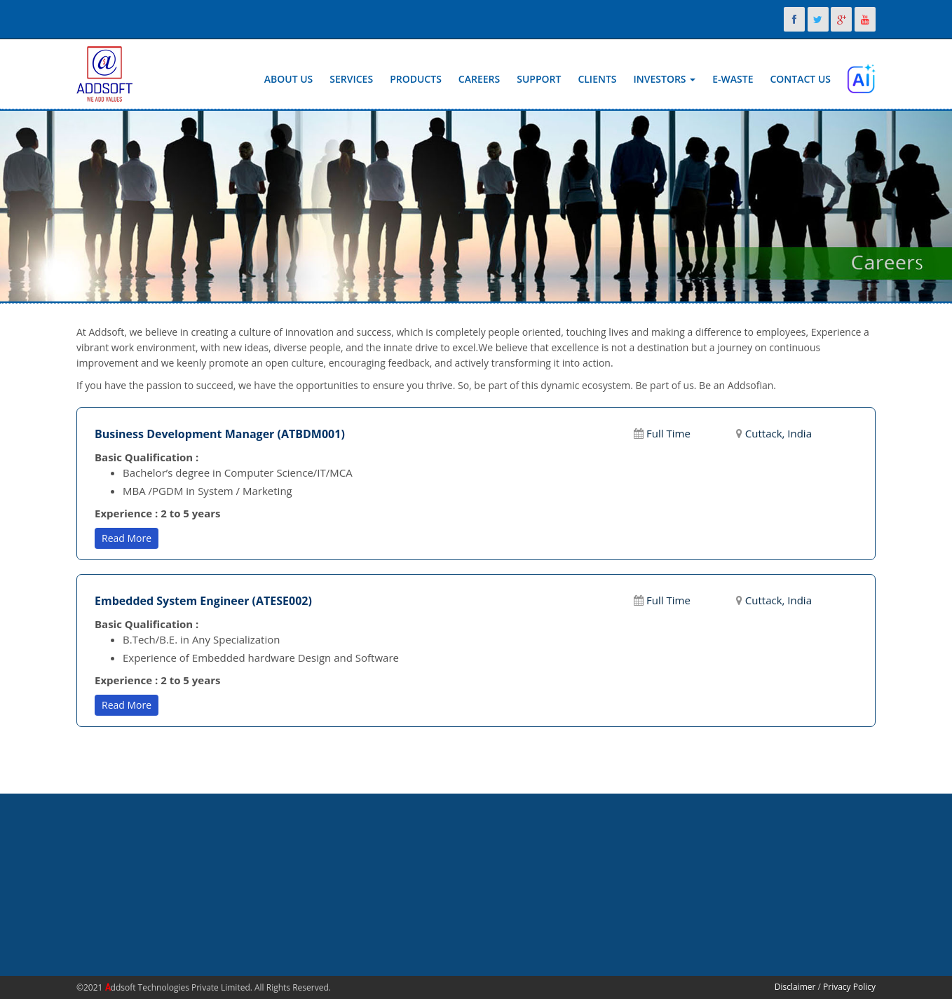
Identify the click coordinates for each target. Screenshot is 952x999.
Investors (665, 79)
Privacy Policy (849, 987)
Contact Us (800, 79)
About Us (288, 79)
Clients (597, 79)
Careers (479, 79)
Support (539, 79)
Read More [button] (126, 537)
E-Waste (732, 79)
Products (416, 79)
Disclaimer (795, 987)
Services (351, 79)
